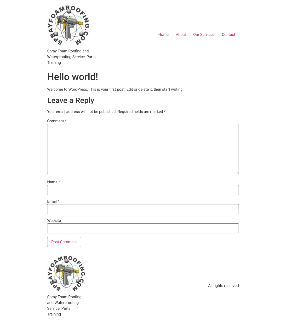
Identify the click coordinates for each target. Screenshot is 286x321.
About (181, 34)
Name (53, 182)
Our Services (204, 34)
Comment (57, 121)
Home (163, 34)
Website (54, 221)
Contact (228, 34)
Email (53, 201)
